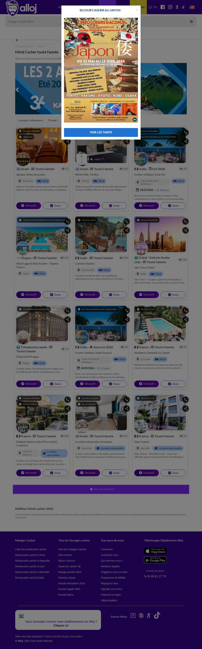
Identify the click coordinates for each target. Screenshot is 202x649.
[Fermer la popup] (137, 10)
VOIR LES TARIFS (101, 132)
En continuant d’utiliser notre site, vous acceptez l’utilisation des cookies (38, 643)
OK (78, 643)
